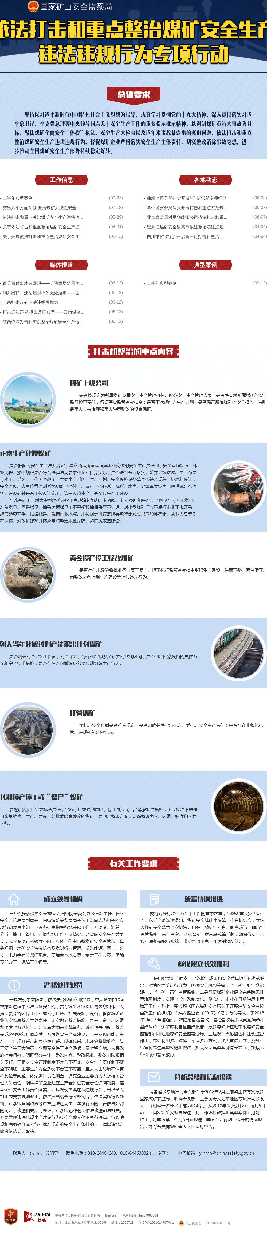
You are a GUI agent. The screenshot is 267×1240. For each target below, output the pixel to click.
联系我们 (111, 1215)
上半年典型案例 (18, 198)
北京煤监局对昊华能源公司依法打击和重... (187, 217)
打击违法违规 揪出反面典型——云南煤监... (43, 312)
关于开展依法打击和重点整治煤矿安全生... (43, 236)
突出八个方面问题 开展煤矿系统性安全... (41, 208)
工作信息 (61, 179)
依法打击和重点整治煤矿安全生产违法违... (43, 217)
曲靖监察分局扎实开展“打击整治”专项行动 (187, 198)
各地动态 (205, 179)
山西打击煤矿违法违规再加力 (30, 302)
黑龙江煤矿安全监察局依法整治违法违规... (187, 227)
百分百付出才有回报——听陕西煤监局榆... (43, 283)
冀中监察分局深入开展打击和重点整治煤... (187, 208)
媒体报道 (61, 265)
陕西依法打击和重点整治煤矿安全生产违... (43, 321)
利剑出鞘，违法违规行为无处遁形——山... (43, 293)
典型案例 (205, 265)
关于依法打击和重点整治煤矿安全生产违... (43, 227)
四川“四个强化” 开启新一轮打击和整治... (185, 236)
